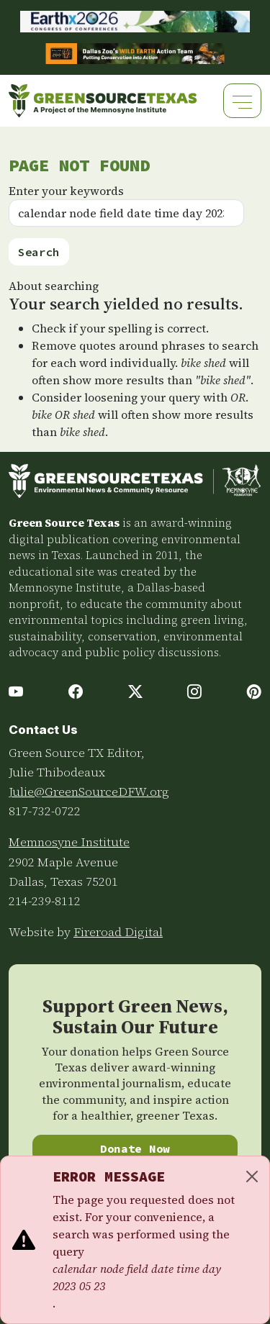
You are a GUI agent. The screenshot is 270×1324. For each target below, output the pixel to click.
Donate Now (135, 1148)
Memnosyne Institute (69, 842)
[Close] (252, 1176)
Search (39, 252)
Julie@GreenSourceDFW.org (89, 791)
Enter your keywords (66, 191)
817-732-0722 (45, 811)
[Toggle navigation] (242, 100)
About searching (54, 286)
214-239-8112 (45, 901)
